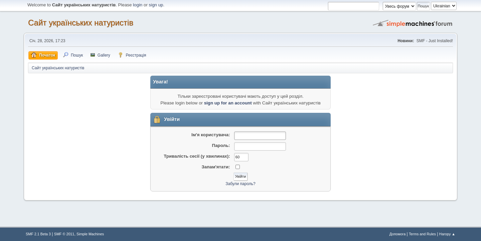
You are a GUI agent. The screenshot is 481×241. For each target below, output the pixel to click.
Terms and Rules (422, 234)
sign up (156, 4)
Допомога (397, 234)
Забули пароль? (240, 183)
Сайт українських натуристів (80, 22)
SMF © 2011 (64, 234)
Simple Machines (90, 234)
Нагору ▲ (447, 234)
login (137, 4)
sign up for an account (228, 102)
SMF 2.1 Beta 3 (38, 234)
